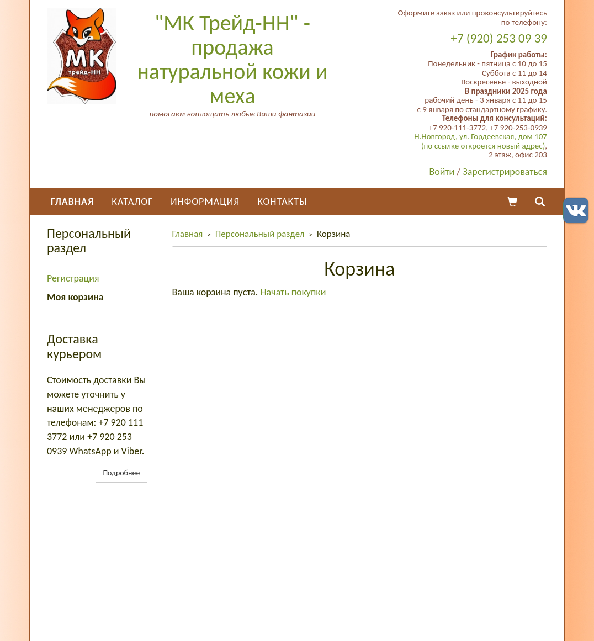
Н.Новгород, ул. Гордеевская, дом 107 (480, 136)
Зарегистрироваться (505, 172)
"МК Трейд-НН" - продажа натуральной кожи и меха (232, 59)
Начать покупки (293, 292)
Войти (442, 172)
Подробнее (121, 473)
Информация (205, 201)
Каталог (132, 201)
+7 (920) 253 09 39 (499, 38)
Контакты (282, 201)
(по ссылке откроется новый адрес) (483, 146)
